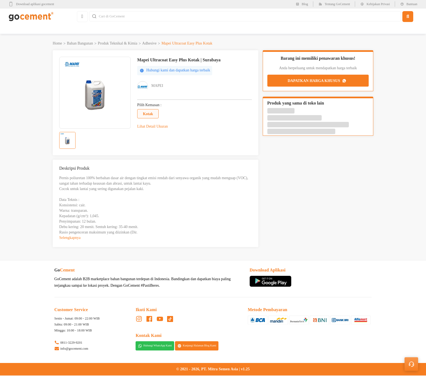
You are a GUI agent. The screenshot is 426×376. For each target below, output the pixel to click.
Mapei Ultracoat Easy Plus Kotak (186, 44)
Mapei (157, 86)
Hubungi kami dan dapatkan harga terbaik (175, 71)
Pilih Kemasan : (149, 106)
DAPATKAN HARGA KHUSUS (317, 81)
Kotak (148, 114)
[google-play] (33, 4)
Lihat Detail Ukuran (152, 127)
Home (57, 44)
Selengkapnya (70, 238)
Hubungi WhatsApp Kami (155, 346)
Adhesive (149, 44)
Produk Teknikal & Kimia (117, 44)
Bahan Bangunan (80, 44)
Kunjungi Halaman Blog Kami (196, 346)
